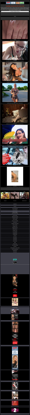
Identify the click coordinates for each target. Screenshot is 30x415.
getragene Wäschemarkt (15, 223)
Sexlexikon (15, 246)
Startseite (15, 206)
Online (5, 195)
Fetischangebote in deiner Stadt (15, 247)
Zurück (15, 16)
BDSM (15, 242)
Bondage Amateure (15, 227)
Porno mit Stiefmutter (15, 249)
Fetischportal (15, 238)
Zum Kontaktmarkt (15, 208)
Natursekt (15, 235)
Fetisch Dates (15, 222)
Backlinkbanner (15, 250)
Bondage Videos (15, 226)
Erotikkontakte (15, 234)
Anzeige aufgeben (15, 209)
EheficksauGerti (24, 200)
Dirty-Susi (14, 200)
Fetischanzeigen (15, 215)
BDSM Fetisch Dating (15, 216)
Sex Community (15, 231)
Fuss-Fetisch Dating (15, 245)
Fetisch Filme (15, 239)
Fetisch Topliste (15, 219)
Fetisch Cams (15, 243)
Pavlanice (5, 200)
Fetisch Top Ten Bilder (15, 220)
